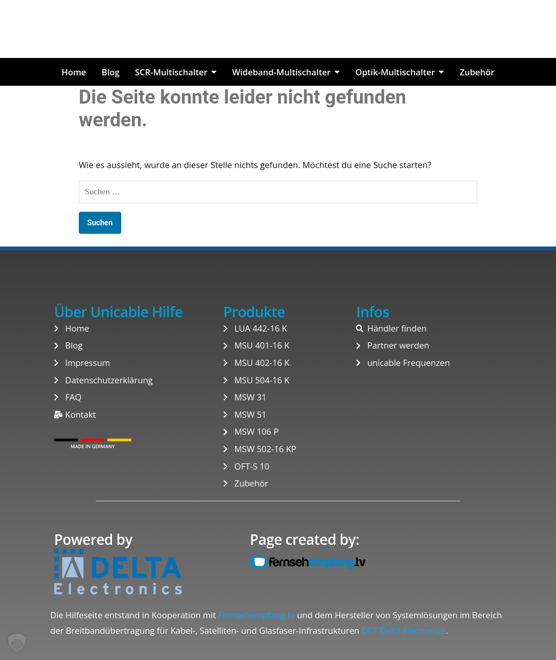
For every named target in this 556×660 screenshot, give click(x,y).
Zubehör (476, 72)
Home (74, 72)
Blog (110, 72)
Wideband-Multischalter (286, 72)
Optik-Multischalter (399, 72)
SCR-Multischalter (176, 72)
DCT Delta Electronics (403, 630)
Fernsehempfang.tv (256, 615)
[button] (17, 643)
